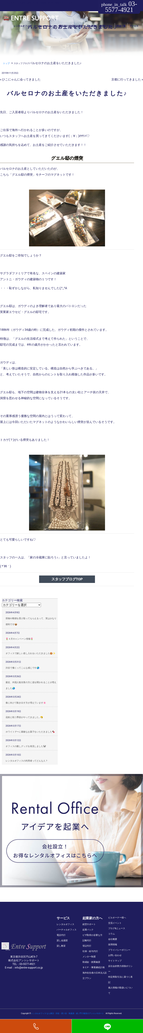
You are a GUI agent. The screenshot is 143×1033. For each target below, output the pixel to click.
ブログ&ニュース (116, 928)
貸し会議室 (77, 26)
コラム (111, 933)
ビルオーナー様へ (117, 917)
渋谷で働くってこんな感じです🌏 (22, 668)
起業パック (87, 929)
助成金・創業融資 (91, 962)
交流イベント (114, 923)
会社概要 (112, 939)
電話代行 (63, 26)
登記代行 (86, 946)
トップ (6, 63)
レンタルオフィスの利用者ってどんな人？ (27, 760)
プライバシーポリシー (119, 950)
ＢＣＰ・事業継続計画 (93, 967)
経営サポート (106, 26)
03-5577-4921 (119, 6)
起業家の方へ (92, 918)
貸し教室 (91, 26)
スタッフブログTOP (67, 579)
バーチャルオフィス (45, 26)
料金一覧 (121, 26)
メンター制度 (89, 956)
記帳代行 (86, 940)
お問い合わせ (114, 955)
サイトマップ (114, 960)
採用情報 (112, 944)
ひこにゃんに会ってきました (21, 79)
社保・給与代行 (90, 951)
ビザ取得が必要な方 (92, 935)
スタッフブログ (21, 63)
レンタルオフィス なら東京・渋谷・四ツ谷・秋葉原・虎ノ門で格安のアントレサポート (67, 1013)
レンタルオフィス (22, 26)
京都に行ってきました (126, 79)
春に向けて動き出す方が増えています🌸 (26, 702)
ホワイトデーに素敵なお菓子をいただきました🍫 (30, 731)
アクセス (133, 26)
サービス (63, 918)
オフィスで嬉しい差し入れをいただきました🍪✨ (30, 653)
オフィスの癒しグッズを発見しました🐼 (26, 746)
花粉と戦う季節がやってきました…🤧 (24, 717)
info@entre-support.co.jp (29, 967)
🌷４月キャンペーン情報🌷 (19, 639)
